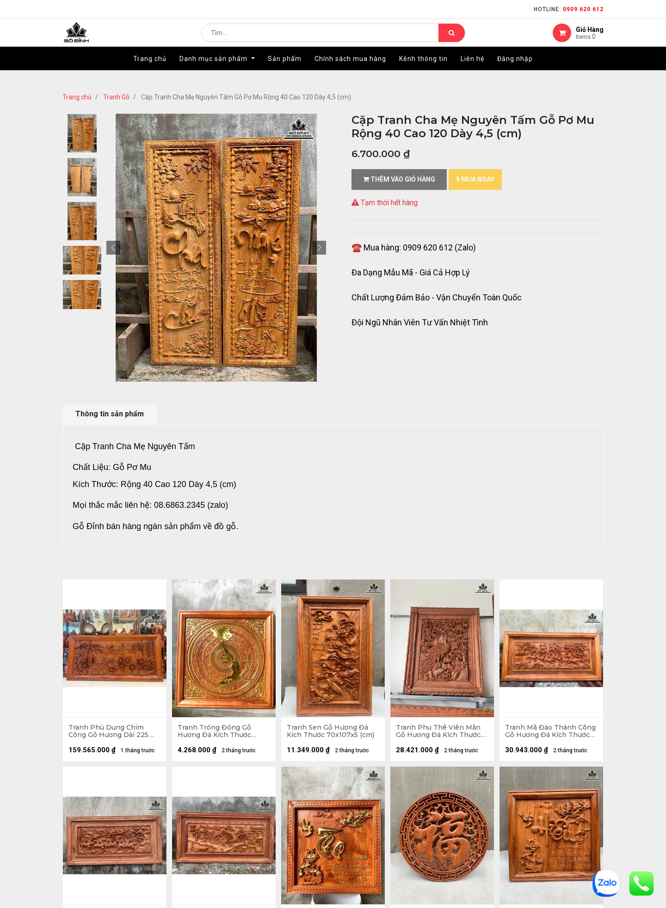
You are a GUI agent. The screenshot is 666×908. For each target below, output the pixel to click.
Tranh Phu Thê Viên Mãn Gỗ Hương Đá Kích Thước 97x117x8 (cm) (439, 732)
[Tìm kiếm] (451, 39)
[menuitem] (149, 72)
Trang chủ (77, 97)
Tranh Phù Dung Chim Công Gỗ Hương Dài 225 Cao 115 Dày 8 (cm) (110, 732)
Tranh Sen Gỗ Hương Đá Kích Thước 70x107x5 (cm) (332, 732)
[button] (113, 248)
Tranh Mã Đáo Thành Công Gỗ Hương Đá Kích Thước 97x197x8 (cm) (546, 732)
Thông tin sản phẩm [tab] (109, 413)
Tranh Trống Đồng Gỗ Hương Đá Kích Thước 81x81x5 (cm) (216, 732)
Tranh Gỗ (116, 97)
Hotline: (569, 9)
